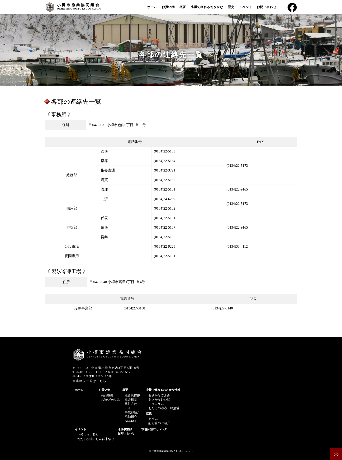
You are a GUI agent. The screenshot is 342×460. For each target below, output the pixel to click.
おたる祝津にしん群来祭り (95, 439)
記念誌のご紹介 (159, 423)
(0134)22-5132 (164, 208)
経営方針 (131, 404)
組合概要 (131, 399)
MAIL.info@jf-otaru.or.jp (92, 375)
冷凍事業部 (125, 429)
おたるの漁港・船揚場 (163, 408)
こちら (101, 381)
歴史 (231, 7)
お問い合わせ (266, 7)
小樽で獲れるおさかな (207, 7)
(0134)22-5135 (164, 180)
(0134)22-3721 (164, 170)
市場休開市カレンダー (155, 429)
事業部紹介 (132, 412)
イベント (245, 7)
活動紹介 (131, 416)
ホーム (152, 7)
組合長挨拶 (132, 395)
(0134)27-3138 (134, 308)
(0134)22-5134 (164, 161)
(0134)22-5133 (164, 151)
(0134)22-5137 (164, 227)
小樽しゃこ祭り (88, 434)
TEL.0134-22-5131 (86, 372)
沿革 (128, 408)
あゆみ (153, 419)
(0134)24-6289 (164, 199)
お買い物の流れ (112, 399)
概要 (183, 7)
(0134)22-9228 (164, 246)
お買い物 (168, 7)
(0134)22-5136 (164, 237)
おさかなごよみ (159, 395)
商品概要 (107, 395)
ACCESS (130, 420)
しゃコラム (156, 404)
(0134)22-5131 (164, 189)
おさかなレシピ (159, 399)
